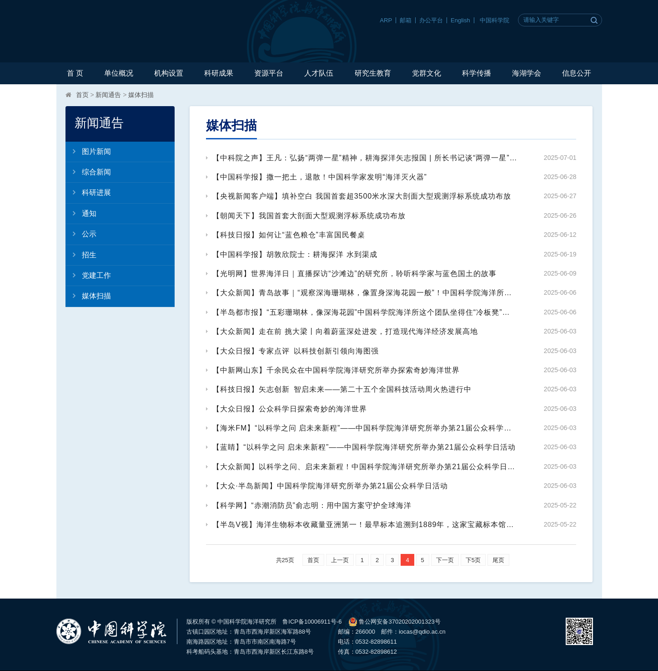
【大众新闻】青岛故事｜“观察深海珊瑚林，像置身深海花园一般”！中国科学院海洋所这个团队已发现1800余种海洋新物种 (364, 293)
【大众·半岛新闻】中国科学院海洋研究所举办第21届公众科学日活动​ (330, 486)
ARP (386, 20)
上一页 (340, 560)
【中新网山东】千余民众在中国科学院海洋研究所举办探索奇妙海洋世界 (336, 370)
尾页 (498, 560)
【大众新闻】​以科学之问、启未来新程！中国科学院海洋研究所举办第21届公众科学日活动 (364, 467)
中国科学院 (494, 20)
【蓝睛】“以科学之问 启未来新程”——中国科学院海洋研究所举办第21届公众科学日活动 (364, 447)
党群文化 (426, 73)
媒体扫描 (141, 94)
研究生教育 (373, 73)
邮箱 (406, 20)
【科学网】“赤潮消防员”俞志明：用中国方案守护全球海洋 (312, 505)
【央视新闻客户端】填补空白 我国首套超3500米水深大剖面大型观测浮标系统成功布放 (361, 196)
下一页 (445, 560)
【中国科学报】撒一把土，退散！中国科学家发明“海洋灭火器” (319, 177)
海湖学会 (526, 73)
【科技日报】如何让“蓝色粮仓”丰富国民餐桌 (288, 235)
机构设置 (168, 73)
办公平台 (431, 20)
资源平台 (268, 73)
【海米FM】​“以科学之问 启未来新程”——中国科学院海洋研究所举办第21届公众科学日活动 (364, 428)
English (460, 20)
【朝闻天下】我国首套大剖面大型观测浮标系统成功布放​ (309, 216)
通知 (80, 213)
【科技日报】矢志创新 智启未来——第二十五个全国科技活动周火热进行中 (342, 389)
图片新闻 (88, 151)
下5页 (473, 560)
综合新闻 (88, 171)
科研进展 (88, 192)
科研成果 (218, 73)
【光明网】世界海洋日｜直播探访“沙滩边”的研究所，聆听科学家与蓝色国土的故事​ (354, 273)
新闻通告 (108, 94)
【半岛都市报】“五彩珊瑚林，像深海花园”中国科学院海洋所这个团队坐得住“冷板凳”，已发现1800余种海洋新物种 (364, 312)
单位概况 (118, 73)
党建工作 (88, 275)
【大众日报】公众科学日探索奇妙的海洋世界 (289, 409)
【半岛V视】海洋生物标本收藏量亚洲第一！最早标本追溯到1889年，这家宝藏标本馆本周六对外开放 (364, 524)
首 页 (75, 73)
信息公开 (576, 73)
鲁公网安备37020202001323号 (394, 621)
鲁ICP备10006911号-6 (312, 621)
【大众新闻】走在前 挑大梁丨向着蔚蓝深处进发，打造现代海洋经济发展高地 (344, 331)
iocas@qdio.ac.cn (422, 631)
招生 (80, 254)
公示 (80, 233)
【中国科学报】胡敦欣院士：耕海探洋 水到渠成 (294, 254)
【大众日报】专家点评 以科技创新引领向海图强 (295, 351)
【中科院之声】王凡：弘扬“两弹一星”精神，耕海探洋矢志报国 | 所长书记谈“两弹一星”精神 (364, 158)
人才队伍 (318, 73)
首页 (82, 94)
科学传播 (476, 73)
